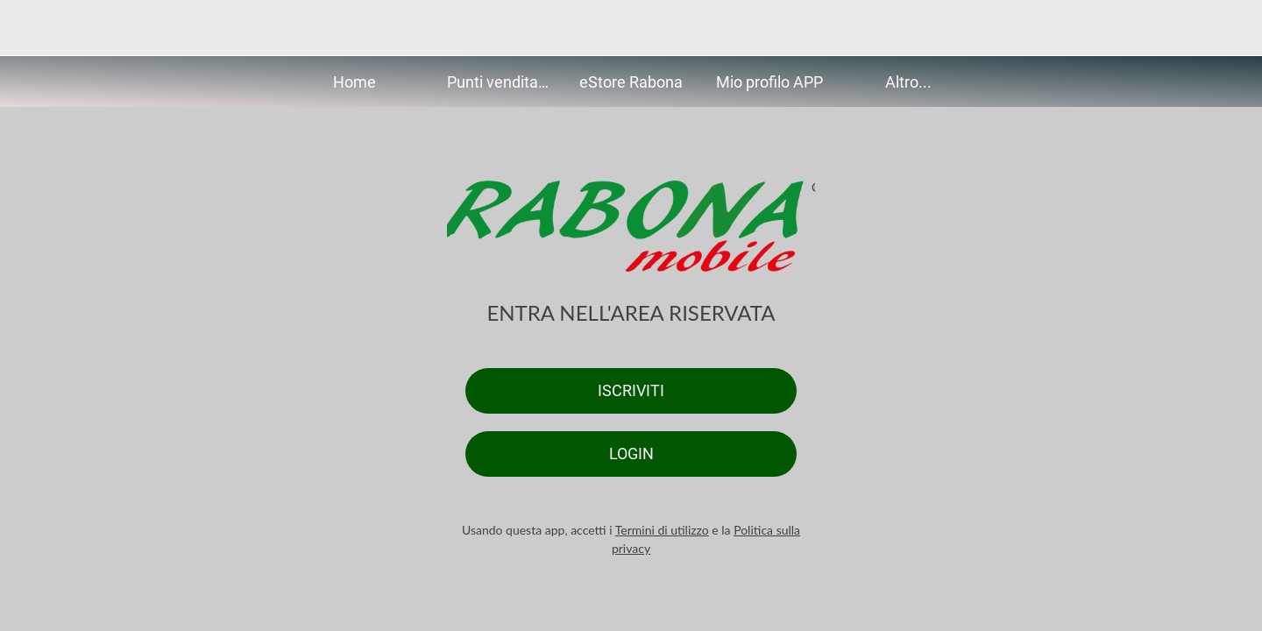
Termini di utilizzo (662, 529)
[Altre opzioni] (1227, 28)
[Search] (1181, 28)
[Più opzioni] (908, 81)
